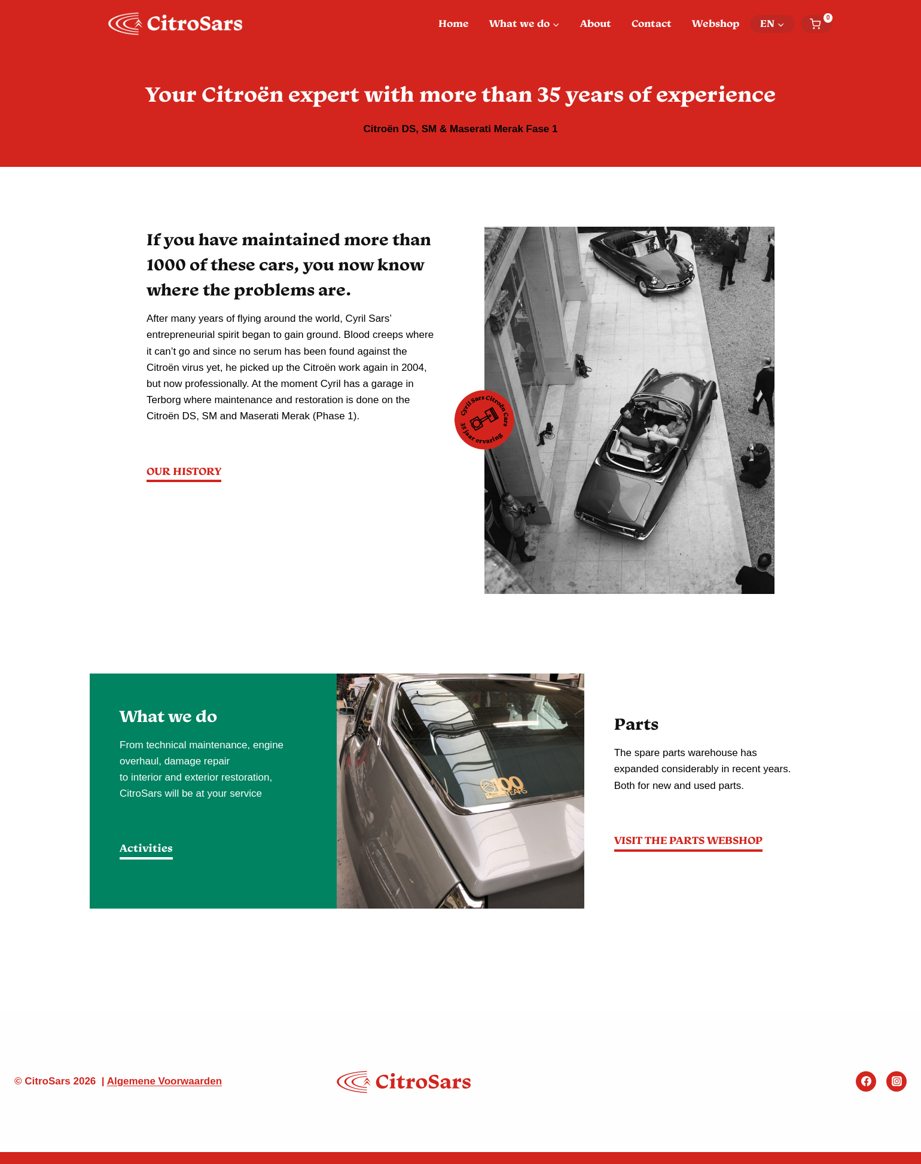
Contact (652, 23)
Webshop (716, 23)
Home (453, 23)
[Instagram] (896, 1081)
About (595, 23)
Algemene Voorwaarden (164, 1081)
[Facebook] (866, 1081)
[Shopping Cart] (821, 24)
